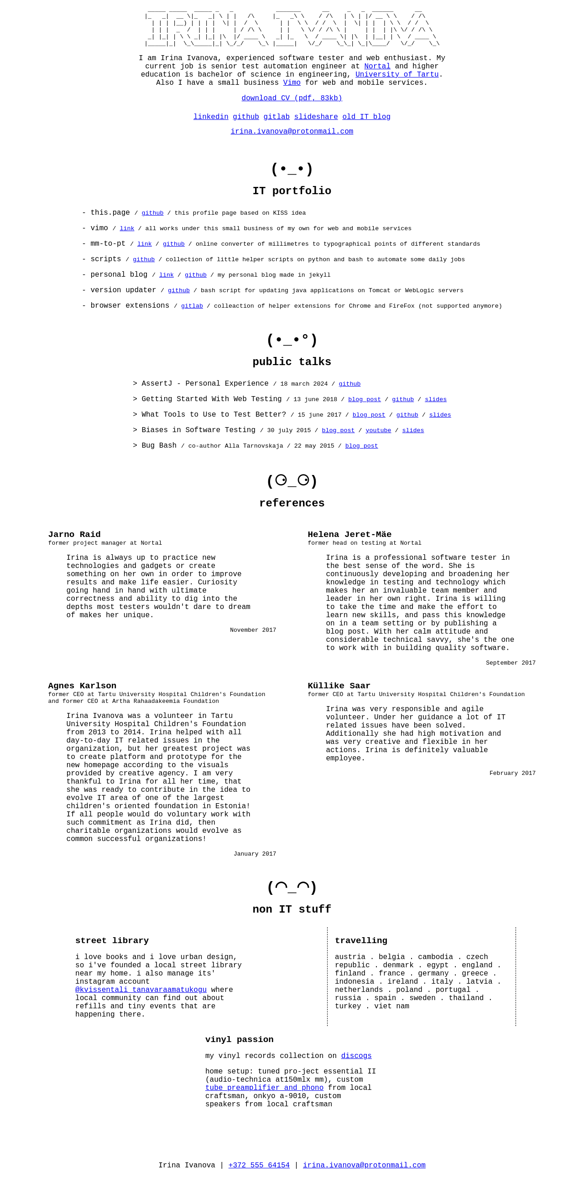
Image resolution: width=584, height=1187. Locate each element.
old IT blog (366, 125)
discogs (356, 1066)
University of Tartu (396, 83)
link (127, 236)
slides (436, 407)
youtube (378, 438)
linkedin (211, 125)
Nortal (377, 75)
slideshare (316, 125)
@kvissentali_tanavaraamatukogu (141, 1000)
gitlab (277, 125)
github (246, 125)
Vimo (292, 91)
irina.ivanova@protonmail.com (292, 140)
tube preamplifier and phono (264, 1098)
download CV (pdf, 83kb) (292, 107)
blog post (364, 407)
